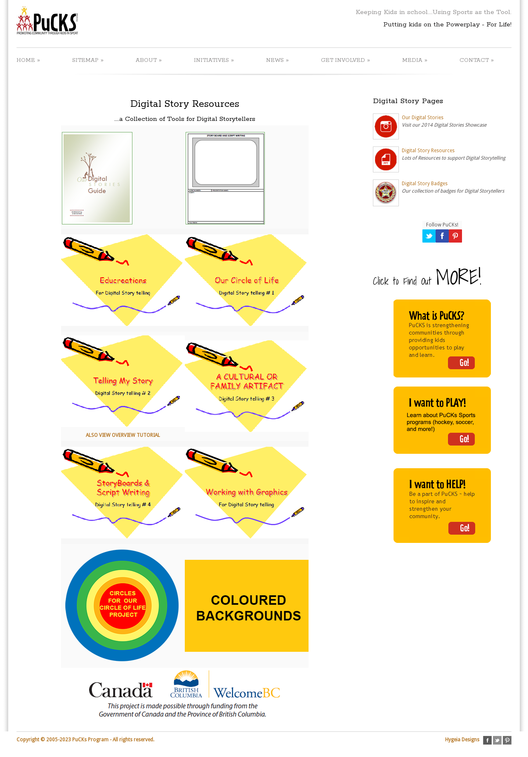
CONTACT (477, 60)
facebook (487, 740)
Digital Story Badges (425, 183)
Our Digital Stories (422, 117)
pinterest (507, 740)
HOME (28, 60)
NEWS (277, 60)
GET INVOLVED (345, 60)
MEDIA (414, 60)
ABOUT (149, 60)
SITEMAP (88, 60)
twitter (497, 740)
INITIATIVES (214, 60)
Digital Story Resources (428, 150)
